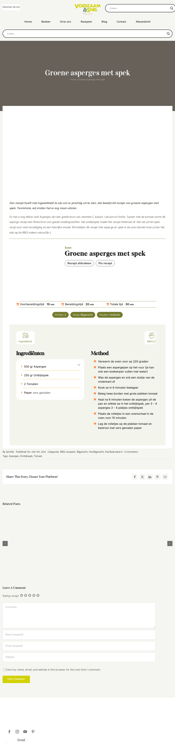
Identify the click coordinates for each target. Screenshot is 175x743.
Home (73, 80)
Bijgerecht (82, 452)
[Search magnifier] (171, 8)
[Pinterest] (157, 477)
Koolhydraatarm (114, 452)
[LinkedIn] (150, 477)
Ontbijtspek (26, 456)
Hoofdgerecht (96, 452)
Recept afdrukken (79, 263)
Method (151, 337)
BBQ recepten (67, 452)
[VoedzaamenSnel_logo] (87, 5)
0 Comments (131, 452)
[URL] (79, 657)
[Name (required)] (79, 634)
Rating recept (11, 596)
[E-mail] (165, 477)
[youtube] (25, 732)
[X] (142, 477)
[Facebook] (135, 477)
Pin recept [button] (105, 263)
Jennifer (10, 452)
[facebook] (9, 732)
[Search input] (139, 8)
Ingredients (25, 337)
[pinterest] (33, 732)
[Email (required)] (79, 646)
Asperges (14, 456)
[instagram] (17, 732)
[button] (79, 364)
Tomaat (38, 456)
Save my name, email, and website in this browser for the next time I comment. (53, 669)
